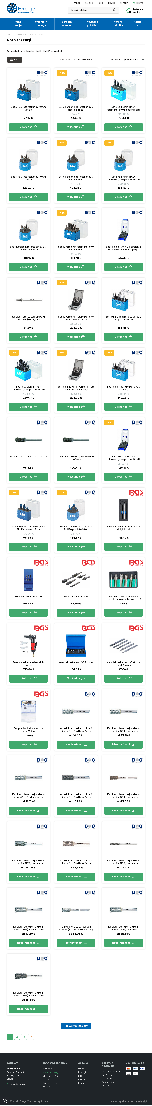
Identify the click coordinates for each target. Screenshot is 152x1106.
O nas (77, 2)
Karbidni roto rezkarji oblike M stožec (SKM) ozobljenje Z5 (28, 318)
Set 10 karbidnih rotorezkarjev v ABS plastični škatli (76, 318)
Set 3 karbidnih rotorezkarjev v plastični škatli (76, 108)
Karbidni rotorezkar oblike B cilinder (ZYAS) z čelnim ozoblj (28, 929)
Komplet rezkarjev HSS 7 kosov (76, 662)
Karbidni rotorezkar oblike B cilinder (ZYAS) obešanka (123, 929)
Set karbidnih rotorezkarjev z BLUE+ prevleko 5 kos (76, 528)
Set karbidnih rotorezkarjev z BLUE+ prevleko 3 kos (28, 528)
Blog (100, 2)
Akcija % (137, 23)
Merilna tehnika (118, 23)
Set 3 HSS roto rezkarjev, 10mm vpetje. (28, 108)
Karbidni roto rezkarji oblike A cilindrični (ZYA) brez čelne (76, 730)
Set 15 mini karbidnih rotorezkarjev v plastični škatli (123, 458)
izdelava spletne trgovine (123, 1102)
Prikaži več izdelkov (76, 1026)
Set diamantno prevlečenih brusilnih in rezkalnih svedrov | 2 (123, 598)
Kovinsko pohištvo (92, 23)
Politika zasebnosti (111, 1072)
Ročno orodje (18, 23)
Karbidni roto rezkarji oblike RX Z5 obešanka (76, 458)
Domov (10, 35)
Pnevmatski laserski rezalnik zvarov (28, 664)
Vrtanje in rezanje (41, 23)
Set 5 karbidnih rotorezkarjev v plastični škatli (76, 178)
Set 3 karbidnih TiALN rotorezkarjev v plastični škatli (123, 108)
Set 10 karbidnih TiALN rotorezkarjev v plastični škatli (28, 388)
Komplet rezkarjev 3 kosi (28, 597)
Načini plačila (108, 1083)
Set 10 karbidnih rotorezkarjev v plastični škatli (76, 248)
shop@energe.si (18, 1085)
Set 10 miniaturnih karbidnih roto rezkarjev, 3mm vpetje (76, 388)
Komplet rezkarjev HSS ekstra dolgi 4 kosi (123, 528)
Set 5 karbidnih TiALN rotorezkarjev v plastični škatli (123, 178)
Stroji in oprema (67, 23)
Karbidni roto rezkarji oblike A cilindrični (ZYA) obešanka (28, 796)
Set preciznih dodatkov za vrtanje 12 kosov (28, 730)
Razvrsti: (115, 59)
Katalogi (89, 2)
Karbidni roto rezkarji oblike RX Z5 (28, 456)
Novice (111, 2)
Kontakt (124, 2)
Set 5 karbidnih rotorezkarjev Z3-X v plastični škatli (28, 248)
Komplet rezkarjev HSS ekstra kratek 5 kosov (123, 664)
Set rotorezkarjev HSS (76, 597)
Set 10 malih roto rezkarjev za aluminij (123, 388)
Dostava (106, 1086)
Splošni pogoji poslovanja (108, 1078)
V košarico (28, 127)
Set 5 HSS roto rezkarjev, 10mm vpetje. (28, 178)
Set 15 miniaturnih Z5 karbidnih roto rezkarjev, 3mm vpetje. (123, 248)
